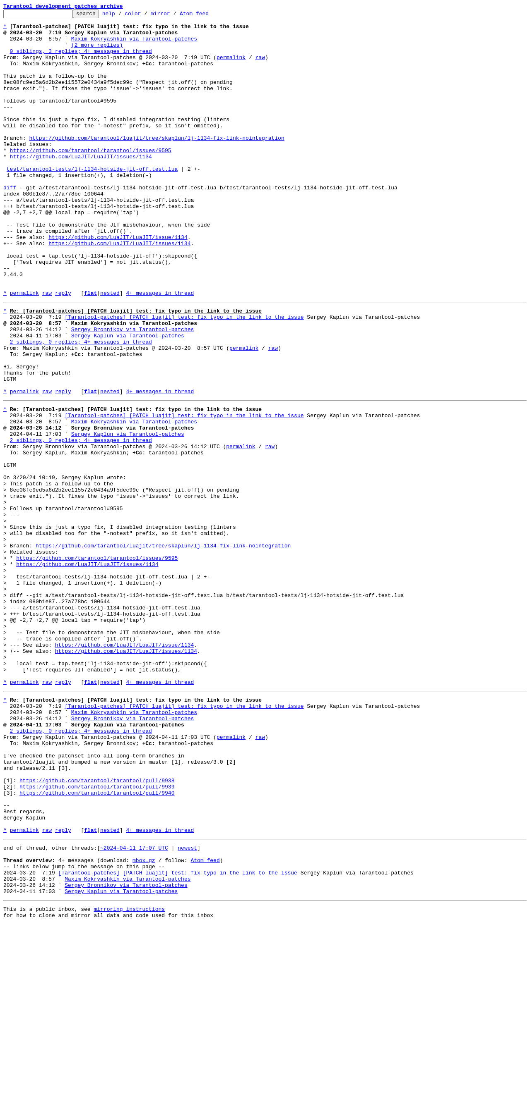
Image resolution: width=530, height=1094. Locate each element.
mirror (173, 15)
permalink (231, 67)
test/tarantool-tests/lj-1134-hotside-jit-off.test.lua (92, 201)
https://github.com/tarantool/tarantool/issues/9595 (90, 178)
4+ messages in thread (160, 350)
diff (9, 223)
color (145, 15)
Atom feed (207, 15)
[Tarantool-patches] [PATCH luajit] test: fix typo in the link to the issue (184, 376)
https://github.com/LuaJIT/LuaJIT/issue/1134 (117, 283)
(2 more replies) (97, 52)
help (121, 15)
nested (110, 350)
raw (260, 67)
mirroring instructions (129, 1077)
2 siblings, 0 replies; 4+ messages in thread (81, 406)
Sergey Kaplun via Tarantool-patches (127, 398)
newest (187, 1006)
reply (63, 350)
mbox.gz (143, 1021)
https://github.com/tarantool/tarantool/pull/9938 (96, 928)
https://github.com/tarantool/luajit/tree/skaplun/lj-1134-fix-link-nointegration (156, 163)
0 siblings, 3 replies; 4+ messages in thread (81, 59)
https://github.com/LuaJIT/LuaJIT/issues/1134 (81, 186)
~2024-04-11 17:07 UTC (134, 1006)
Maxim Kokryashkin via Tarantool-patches (134, 44)
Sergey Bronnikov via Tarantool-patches (132, 391)
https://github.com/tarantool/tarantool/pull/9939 (96, 935)
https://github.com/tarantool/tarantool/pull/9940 (96, 942)
